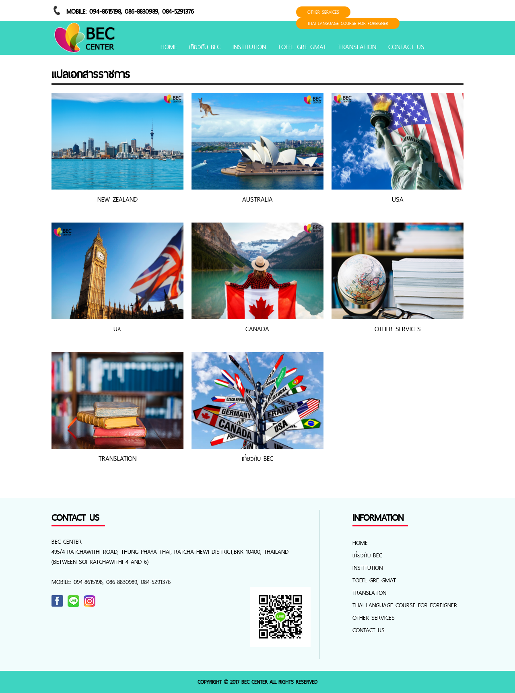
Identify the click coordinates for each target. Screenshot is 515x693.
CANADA (257, 328)
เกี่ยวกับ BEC (204, 46)
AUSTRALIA (257, 199)
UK (117, 328)
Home (169, 46)
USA (398, 199)
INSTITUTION (249, 46)
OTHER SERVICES (323, 12)
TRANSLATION (357, 46)
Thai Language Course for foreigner (347, 23)
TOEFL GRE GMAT (302, 46)
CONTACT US (406, 46)
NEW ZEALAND (117, 199)
